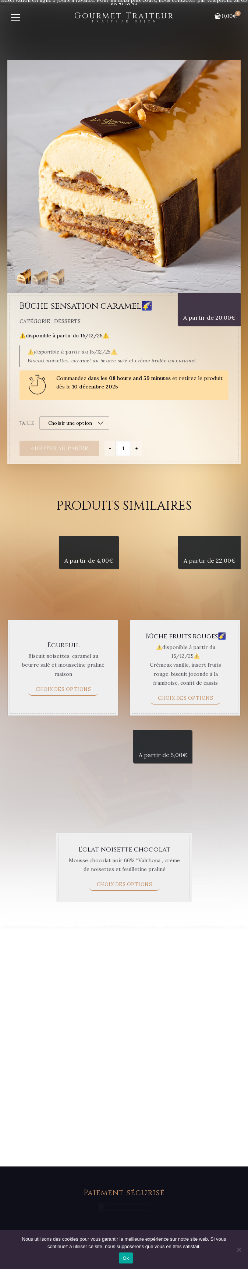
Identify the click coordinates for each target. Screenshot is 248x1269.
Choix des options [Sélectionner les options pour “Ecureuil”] (63, 717)
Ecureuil (63, 672)
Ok (126, 1258)
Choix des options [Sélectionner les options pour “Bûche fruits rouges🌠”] (185, 726)
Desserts (67, 321)
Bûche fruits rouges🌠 (185, 663)
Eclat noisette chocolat (124, 910)
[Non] (238, 1249)
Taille (27, 423)
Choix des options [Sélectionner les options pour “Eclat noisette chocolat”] (124, 946)
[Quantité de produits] (123, 448)
